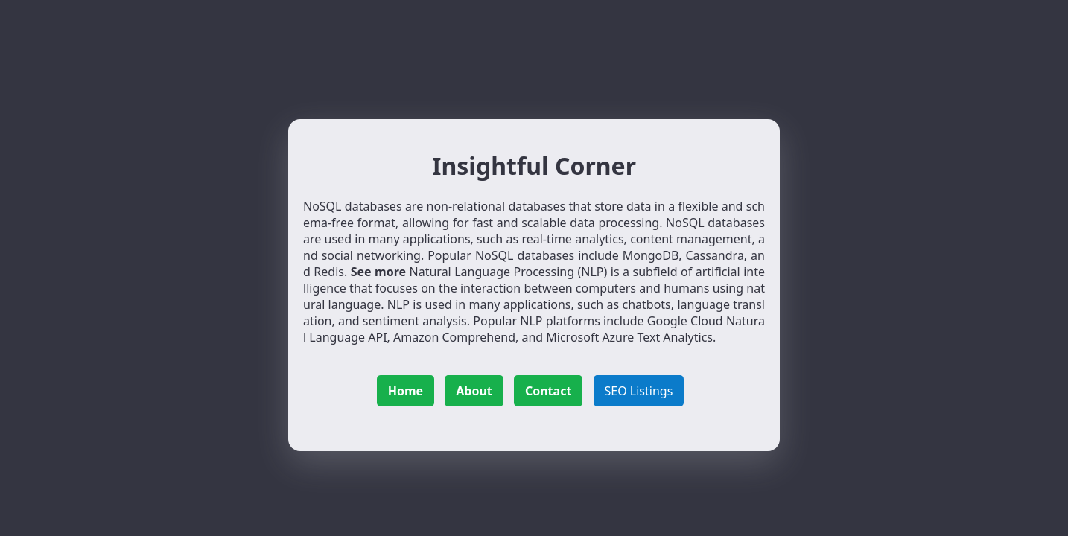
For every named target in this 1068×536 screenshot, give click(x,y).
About (474, 391)
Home (405, 391)
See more (378, 272)
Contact (548, 391)
